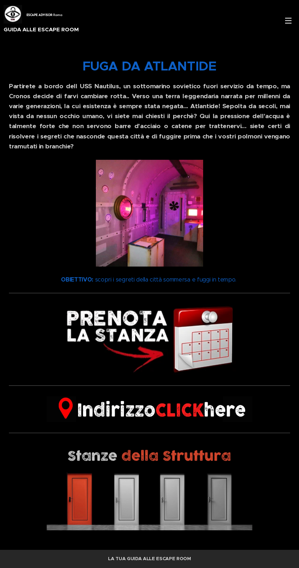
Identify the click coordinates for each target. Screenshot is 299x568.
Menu (288, 20)
